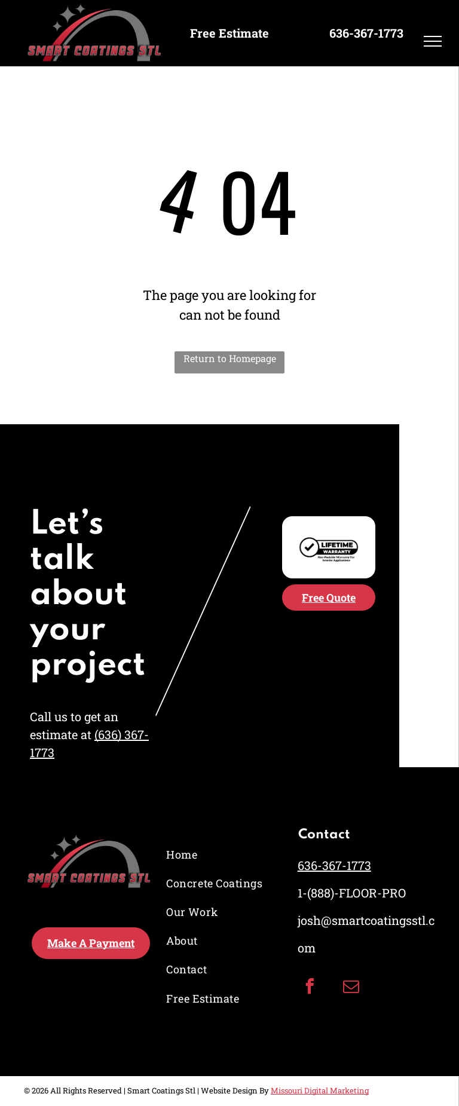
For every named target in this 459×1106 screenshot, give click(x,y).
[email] (351, 988)
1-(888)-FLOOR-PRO (352, 892)
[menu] (432, 41)
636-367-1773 (334, 865)
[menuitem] (216, 854)
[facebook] (310, 988)
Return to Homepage (229, 358)
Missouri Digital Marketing (320, 1090)
